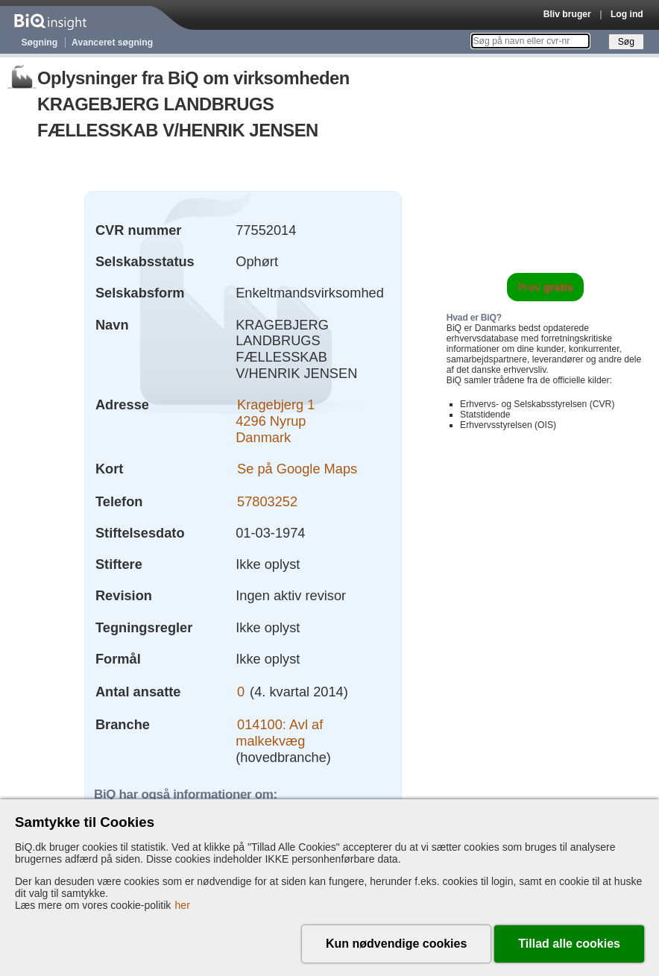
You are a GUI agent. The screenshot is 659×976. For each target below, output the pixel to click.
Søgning (40, 42)
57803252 (267, 501)
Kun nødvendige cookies (396, 943)
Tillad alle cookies (569, 943)
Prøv (545, 287)
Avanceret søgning (112, 42)
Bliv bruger (567, 14)
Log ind (627, 14)
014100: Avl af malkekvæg (279, 733)
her (182, 905)
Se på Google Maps (297, 468)
